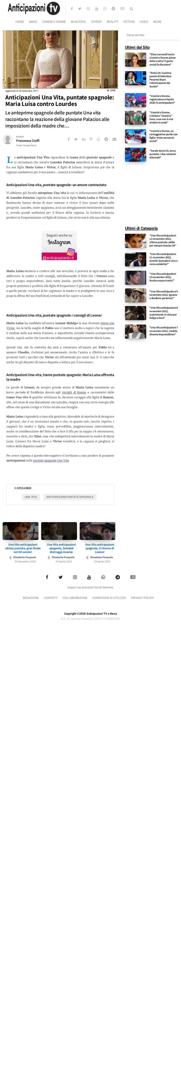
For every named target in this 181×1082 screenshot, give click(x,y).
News (157, 22)
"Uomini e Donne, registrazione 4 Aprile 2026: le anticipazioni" (162, 99)
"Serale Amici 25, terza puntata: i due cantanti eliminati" (162, 154)
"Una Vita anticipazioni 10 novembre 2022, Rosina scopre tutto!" (162, 277)
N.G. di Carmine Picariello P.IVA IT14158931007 (90, 619)
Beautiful (78, 22)
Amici (33, 22)
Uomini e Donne (54, 22)
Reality (112, 22)
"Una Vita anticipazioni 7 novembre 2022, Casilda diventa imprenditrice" (163, 331)
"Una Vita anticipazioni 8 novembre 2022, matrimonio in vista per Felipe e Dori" (163, 313)
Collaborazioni (75, 598)
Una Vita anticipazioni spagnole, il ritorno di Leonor (99, 548)
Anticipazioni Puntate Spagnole (70, 497)
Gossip (96, 22)
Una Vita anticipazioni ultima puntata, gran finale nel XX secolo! (23, 548)
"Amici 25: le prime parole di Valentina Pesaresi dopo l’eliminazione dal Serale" (160, 79)
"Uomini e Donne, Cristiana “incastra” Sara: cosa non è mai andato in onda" (161, 117)
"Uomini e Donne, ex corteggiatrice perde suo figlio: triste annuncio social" (163, 136)
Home (19, 22)
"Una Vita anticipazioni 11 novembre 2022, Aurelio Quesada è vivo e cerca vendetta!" (163, 259)
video (144, 22)
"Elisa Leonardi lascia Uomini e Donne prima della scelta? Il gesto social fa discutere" (162, 59)
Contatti (51, 598)
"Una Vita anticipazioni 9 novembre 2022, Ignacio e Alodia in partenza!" (163, 295)
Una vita (31, 497)
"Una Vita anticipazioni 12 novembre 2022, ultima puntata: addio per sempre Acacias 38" (162, 241)
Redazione (31, 598)
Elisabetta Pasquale (24, 557)
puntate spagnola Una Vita (51, 460)
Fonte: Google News (26, 145)
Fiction (129, 22)
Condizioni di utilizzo (109, 598)
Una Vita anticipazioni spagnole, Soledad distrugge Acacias (61, 548)
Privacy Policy (142, 598)
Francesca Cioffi (28, 140)
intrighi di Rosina (74, 392)
